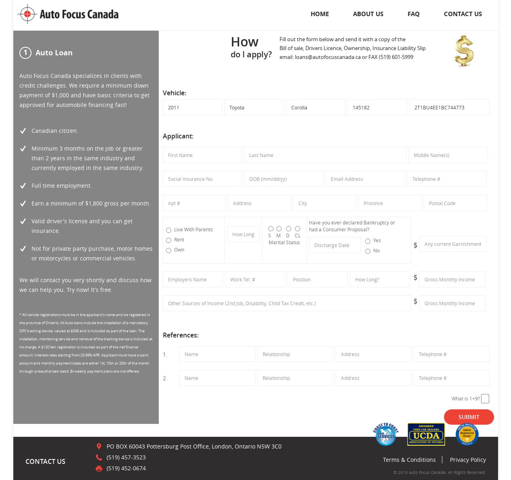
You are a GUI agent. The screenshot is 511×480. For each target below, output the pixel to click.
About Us (368, 14)
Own (175, 249)
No (372, 250)
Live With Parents (189, 229)
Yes (373, 240)
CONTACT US (463, 14)
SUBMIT (468, 417)
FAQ (414, 14)
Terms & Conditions (409, 459)
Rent (175, 239)
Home (320, 14)
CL (298, 232)
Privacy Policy (468, 459)
